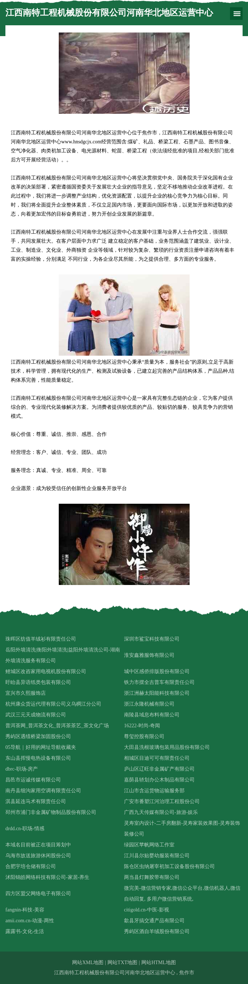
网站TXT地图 (122, 962)
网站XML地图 (87, 962)
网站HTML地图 (158, 962)
